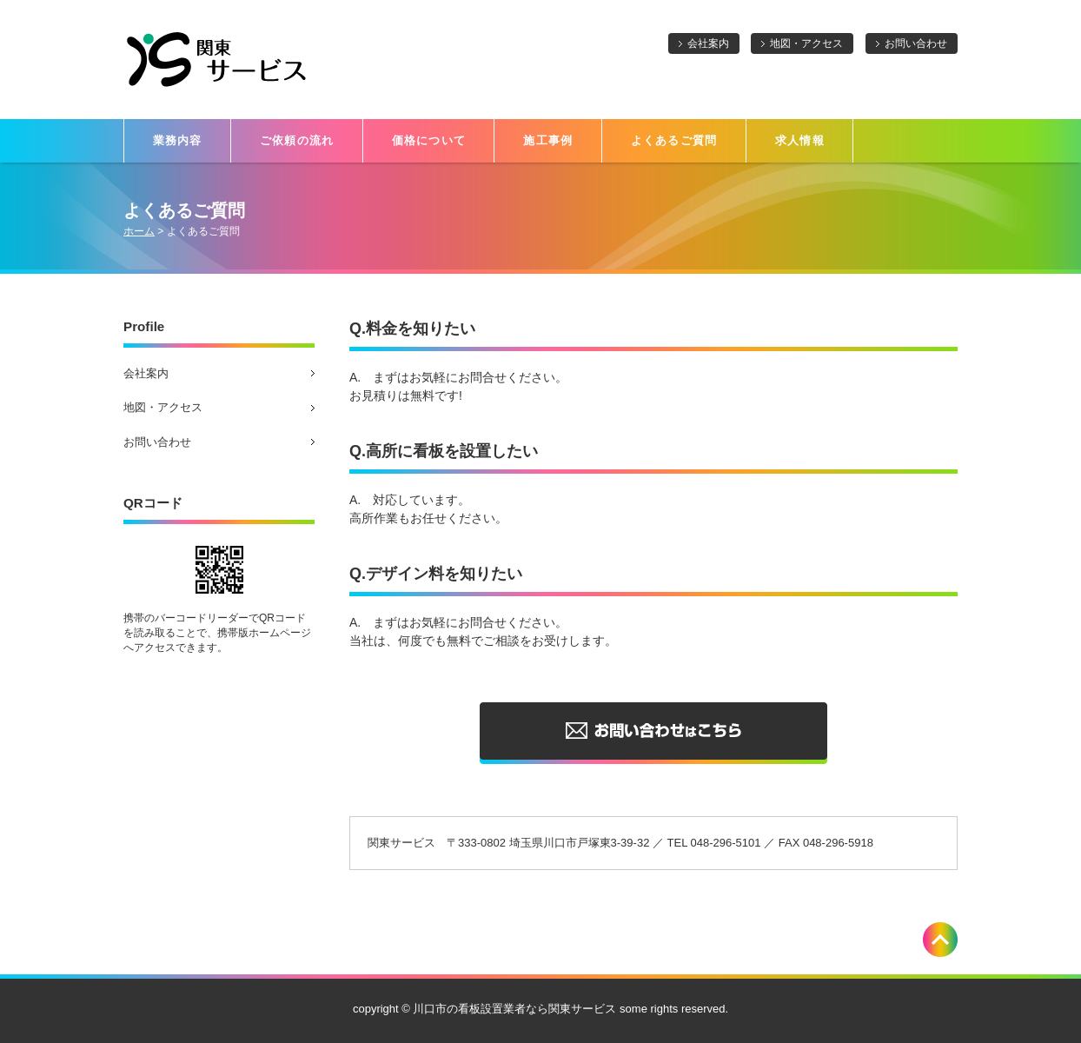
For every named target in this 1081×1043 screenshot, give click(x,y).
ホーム (139, 231)
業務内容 (177, 140)
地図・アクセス (806, 43)
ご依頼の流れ (297, 140)
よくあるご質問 (674, 140)
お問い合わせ (916, 43)
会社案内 (708, 43)
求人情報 (800, 140)
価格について (429, 140)
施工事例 (548, 140)
